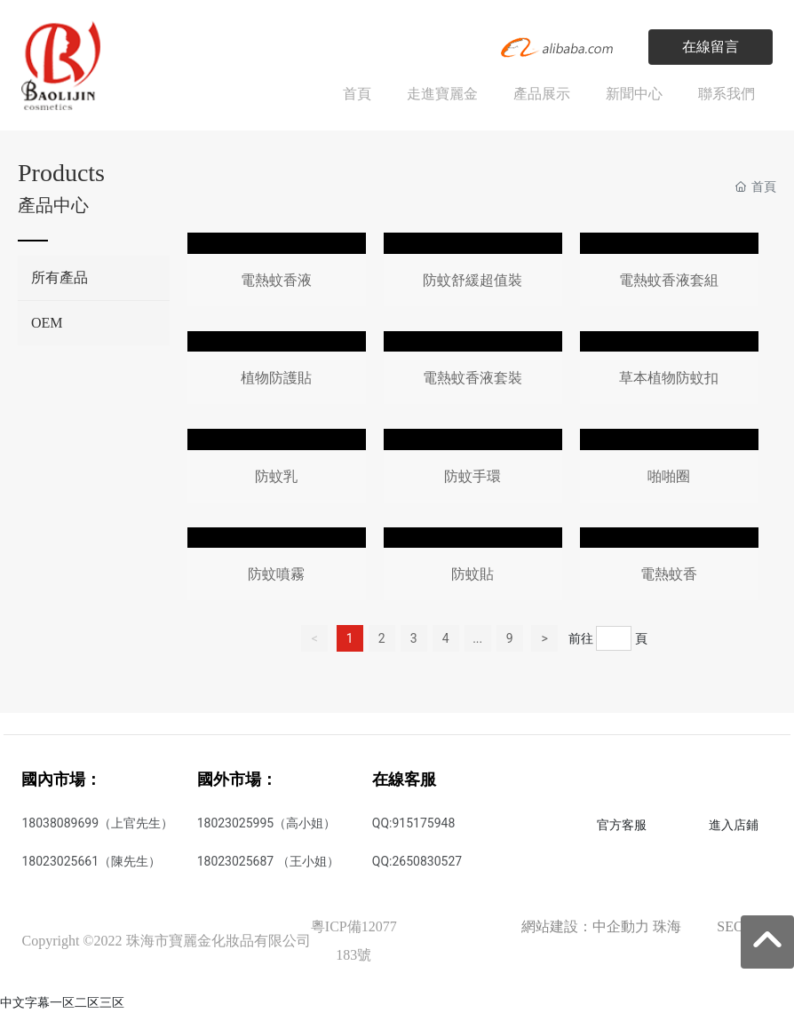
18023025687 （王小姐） (268, 861)
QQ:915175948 (413, 823)
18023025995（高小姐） (267, 823)
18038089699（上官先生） (97, 823)
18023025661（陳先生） (91, 861)
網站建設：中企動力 (585, 926)
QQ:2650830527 (417, 861)
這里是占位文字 (276, 273)
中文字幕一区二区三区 (62, 1002)
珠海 (667, 926)
